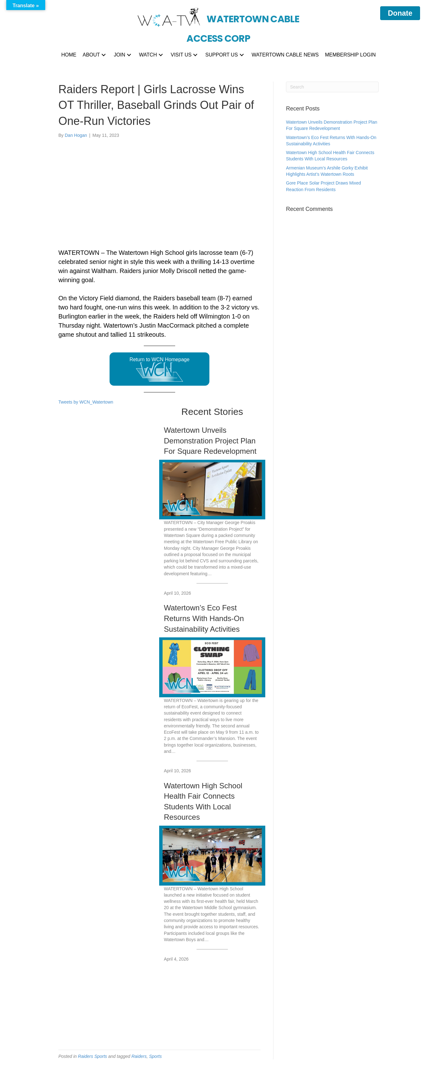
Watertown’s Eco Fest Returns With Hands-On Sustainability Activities (204, 618)
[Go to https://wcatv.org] (219, 22)
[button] (103, 55)
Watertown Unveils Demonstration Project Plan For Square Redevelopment (210, 440)
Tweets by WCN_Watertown (85, 402)
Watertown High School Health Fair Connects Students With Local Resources (203, 801)
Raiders (139, 1056)
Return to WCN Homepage (159, 369)
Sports (155, 1056)
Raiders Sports (92, 1056)
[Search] (332, 87)
